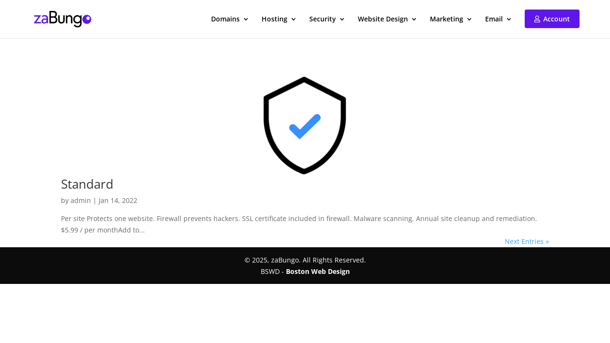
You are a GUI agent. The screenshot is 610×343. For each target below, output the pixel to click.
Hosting (274, 19)
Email (494, 19)
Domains (225, 19)
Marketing (446, 19)
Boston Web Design (318, 271)
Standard (87, 183)
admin (81, 200)
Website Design (383, 19)
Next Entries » (527, 241)
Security (322, 19)
